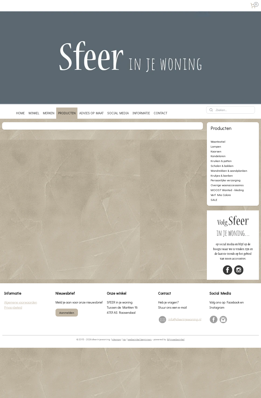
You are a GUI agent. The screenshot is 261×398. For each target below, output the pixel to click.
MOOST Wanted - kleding (227, 190)
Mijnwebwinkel (175, 339)
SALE (214, 200)
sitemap (116, 339)
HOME (20, 113)
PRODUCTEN (67, 113)
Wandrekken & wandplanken (229, 170)
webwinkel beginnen (140, 339)
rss (124, 339)
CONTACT (160, 113)
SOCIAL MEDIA (118, 113)
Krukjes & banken (222, 175)
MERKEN (48, 113)
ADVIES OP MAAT (91, 113)
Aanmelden (66, 312)
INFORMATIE (141, 113)
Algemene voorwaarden (20, 302)
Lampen (216, 146)
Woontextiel (218, 141)
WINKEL (33, 113)
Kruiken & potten (221, 161)
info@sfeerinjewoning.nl (184, 319)
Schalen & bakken (222, 166)
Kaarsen (216, 151)
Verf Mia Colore (221, 195)
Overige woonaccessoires (227, 185)
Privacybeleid (13, 307)
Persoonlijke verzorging (225, 180)
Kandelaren (218, 156)
